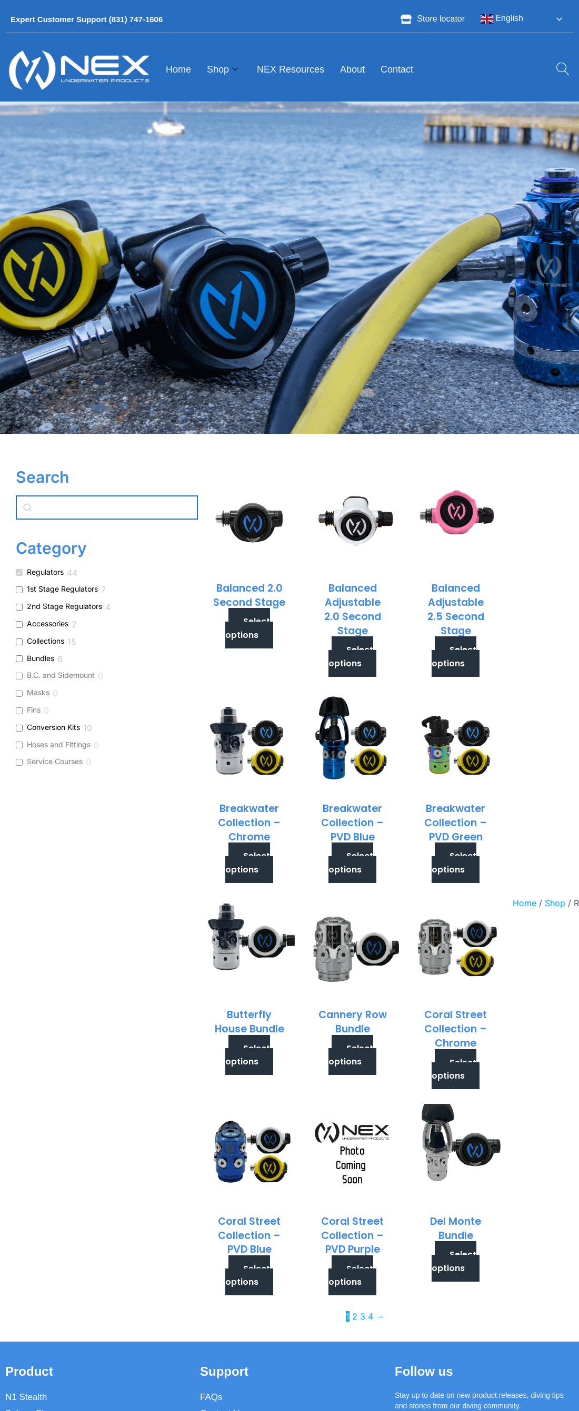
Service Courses (55, 761)
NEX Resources (290, 69)
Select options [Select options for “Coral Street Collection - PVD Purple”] (350, 1275)
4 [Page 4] (370, 1316)
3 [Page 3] (362, 1316)
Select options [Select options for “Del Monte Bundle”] (454, 1261)
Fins (34, 709)
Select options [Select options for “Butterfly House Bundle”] (247, 1055)
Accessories (47, 623)
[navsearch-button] (559, 69)
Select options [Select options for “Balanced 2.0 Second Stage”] (247, 628)
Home (178, 69)
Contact (397, 69)
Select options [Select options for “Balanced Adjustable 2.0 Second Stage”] (350, 656)
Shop (222, 70)
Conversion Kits (53, 727)
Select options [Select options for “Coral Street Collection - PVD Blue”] (247, 1275)
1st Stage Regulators (62, 588)
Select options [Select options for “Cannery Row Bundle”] (350, 1055)
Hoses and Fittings (59, 744)
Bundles (40, 658)
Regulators (45, 571)
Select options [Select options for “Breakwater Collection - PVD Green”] (454, 863)
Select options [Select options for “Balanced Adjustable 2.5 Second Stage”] (454, 656)
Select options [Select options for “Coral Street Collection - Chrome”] (454, 1069)
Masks (38, 692)
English (502, 19)
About (352, 69)
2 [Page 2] (354, 1316)
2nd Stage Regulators (64, 606)
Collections (45, 640)
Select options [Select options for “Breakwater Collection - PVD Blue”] (350, 863)
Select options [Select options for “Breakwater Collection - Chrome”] (247, 863)
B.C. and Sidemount (61, 675)
